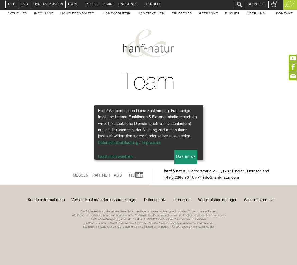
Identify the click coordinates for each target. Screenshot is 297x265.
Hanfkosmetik (117, 14)
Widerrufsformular (259, 200)
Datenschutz (155, 200)
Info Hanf (43, 14)
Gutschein (257, 4)
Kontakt (284, 14)
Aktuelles (17, 14)
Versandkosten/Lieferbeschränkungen (104, 200)
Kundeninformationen (46, 200)
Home (73, 4)
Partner (101, 175)
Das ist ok (186, 157)
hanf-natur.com (215, 215)
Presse (92, 4)
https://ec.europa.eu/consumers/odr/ (181, 223)
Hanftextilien (151, 14)
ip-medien (199, 227)
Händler (153, 4)
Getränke (208, 14)
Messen (80, 175)
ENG (24, 4)
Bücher (232, 14)
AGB (118, 175)
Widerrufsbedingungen (217, 200)
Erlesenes (182, 14)
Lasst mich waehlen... (117, 157)
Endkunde (128, 4)
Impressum (182, 200)
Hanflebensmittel (78, 14)
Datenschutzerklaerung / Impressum (129, 143)
